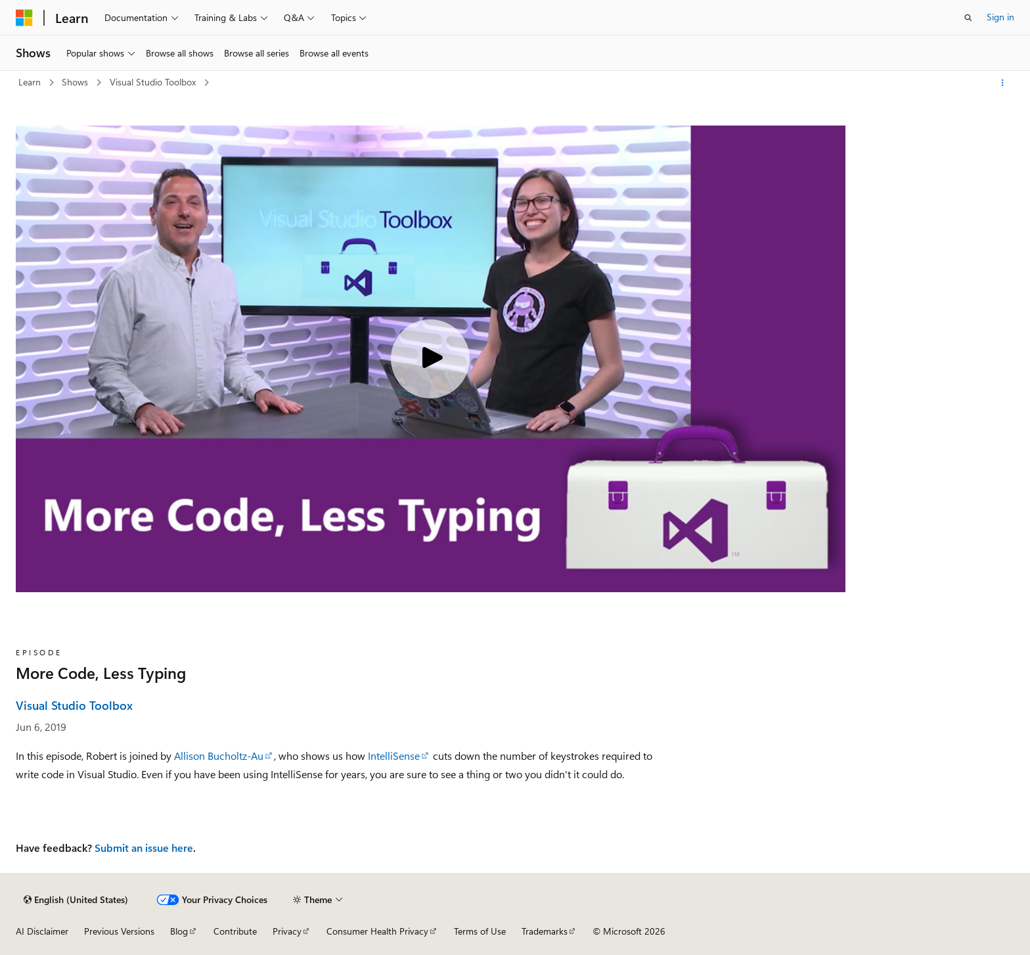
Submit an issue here (144, 847)
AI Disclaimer (42, 931)
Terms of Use (480, 931)
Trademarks (545, 931)
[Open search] (968, 18)
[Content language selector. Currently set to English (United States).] (76, 899)
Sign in (1000, 17)
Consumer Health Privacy (377, 931)
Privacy (287, 931)
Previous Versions (119, 931)
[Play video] (430, 358)
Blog (179, 931)
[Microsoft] (24, 17)
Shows (76, 82)
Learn (30, 82)
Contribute (235, 931)
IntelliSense (394, 755)
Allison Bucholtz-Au (218, 755)
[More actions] (1002, 82)
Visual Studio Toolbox (154, 82)
